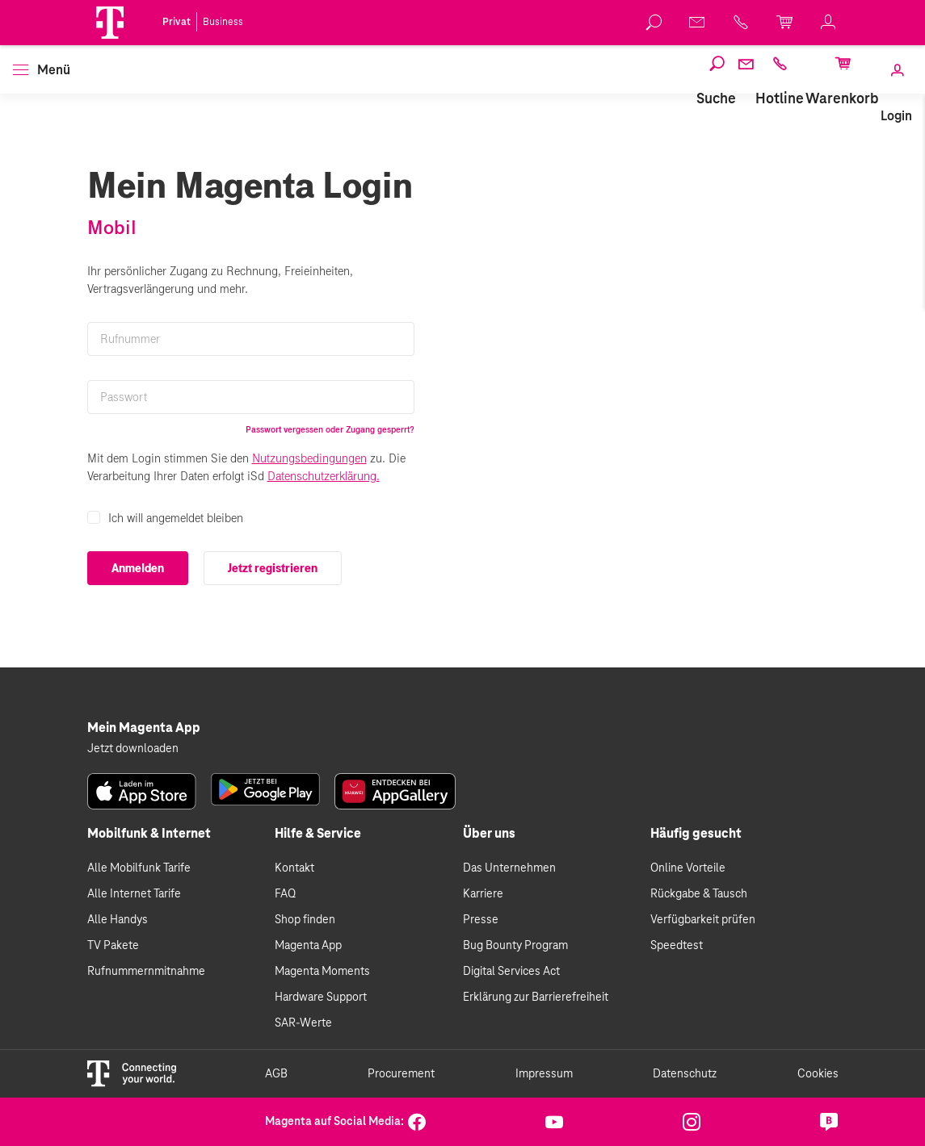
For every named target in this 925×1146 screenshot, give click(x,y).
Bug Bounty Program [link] (515, 945)
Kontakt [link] (294, 868)
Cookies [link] (818, 1074)
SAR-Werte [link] (303, 1023)
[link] (654, 22)
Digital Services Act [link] (511, 971)
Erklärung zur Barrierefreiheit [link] (535, 997)
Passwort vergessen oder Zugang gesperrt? (330, 429)
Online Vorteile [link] (687, 868)
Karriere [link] (483, 894)
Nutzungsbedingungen (309, 458)
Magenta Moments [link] (322, 971)
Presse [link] (480, 920)
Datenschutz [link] (685, 1074)
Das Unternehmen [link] (509, 868)
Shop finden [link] (305, 920)
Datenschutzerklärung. (323, 476)
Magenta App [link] (308, 945)
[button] (109, 22)
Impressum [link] (544, 1074)
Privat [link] (176, 21)
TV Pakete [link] (113, 945)
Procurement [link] (401, 1074)
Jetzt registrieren (272, 568)
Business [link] (223, 21)
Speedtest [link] (676, 945)
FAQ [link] (285, 894)
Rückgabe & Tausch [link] (698, 894)
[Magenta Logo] (109, 22)
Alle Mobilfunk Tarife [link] (139, 868)
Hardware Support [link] (321, 997)
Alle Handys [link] (117, 920)
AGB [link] (276, 1074)
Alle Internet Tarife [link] (134, 894)
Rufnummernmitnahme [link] (146, 971)
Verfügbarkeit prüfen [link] (702, 920)
